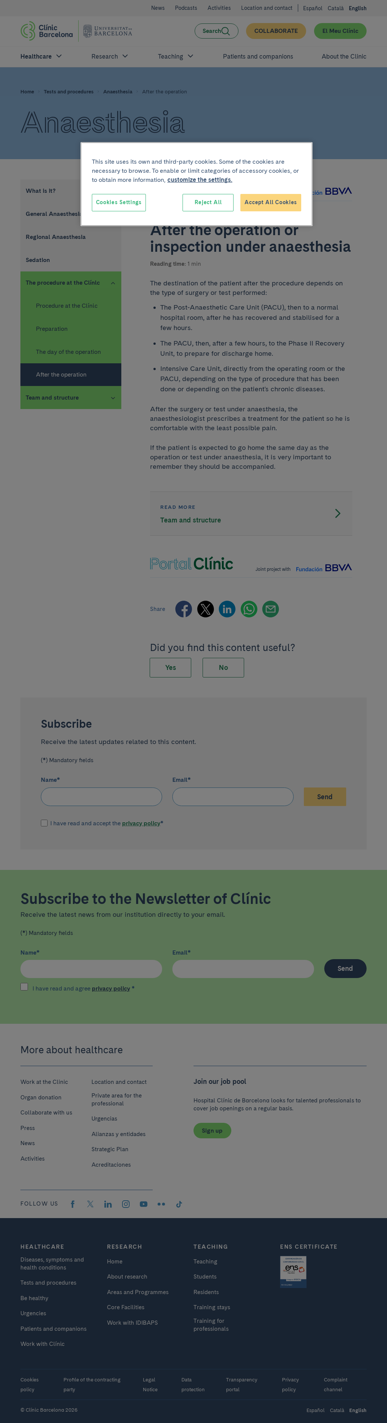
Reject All (208, 202)
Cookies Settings (119, 202)
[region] (196, 184)
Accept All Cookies (271, 202)
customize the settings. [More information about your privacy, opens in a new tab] (199, 179)
